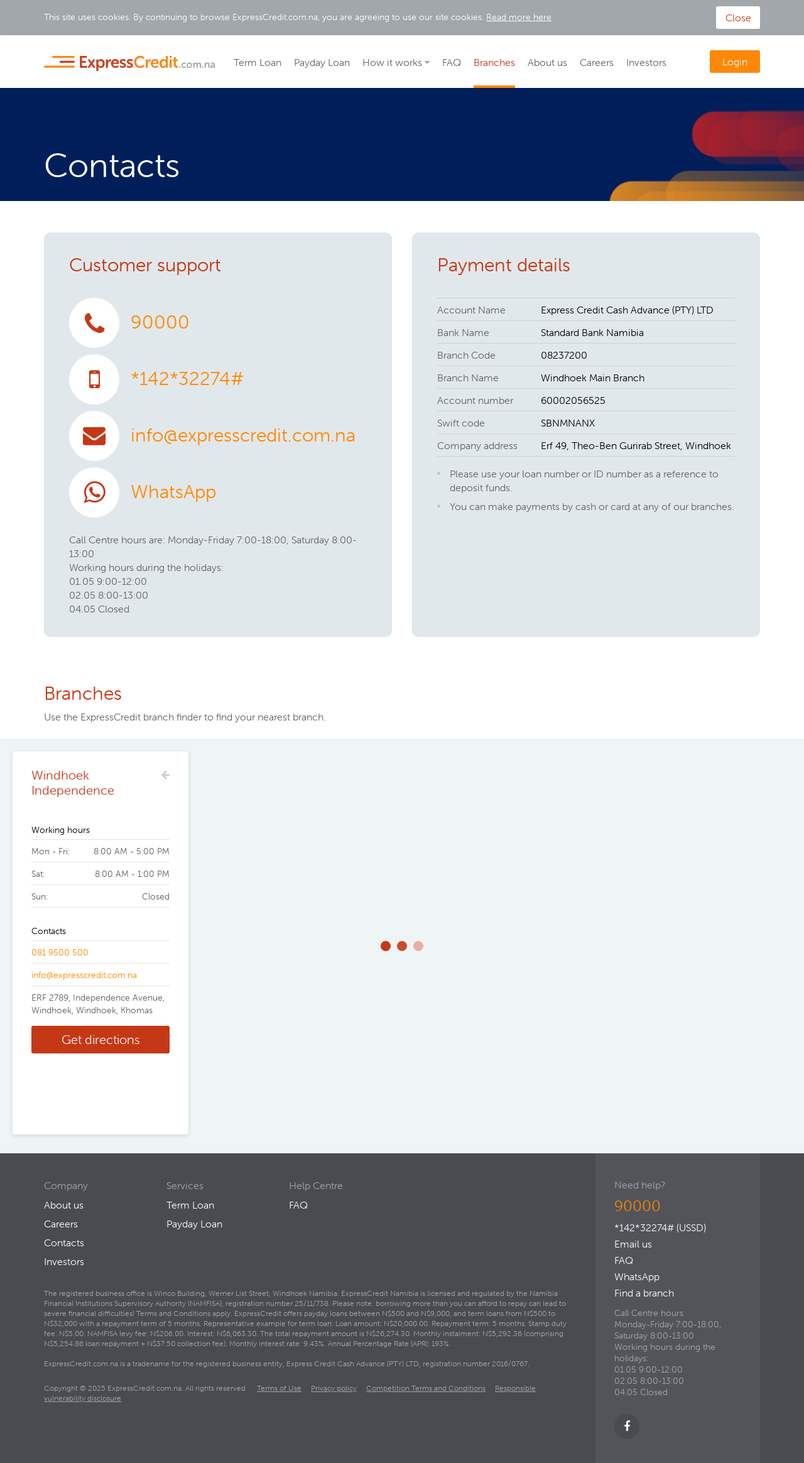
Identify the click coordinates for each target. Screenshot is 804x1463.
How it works (392, 62)
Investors (646, 62)
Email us (633, 1243)
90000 (160, 322)
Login (734, 61)
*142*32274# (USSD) (660, 1227)
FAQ (451, 62)
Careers (597, 62)
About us (547, 62)
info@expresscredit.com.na (243, 435)
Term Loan (257, 62)
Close (738, 17)
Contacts (64, 1242)
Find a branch (644, 1292)
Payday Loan (322, 62)
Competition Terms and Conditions (426, 1388)
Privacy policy (334, 1388)
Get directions (101, 1039)
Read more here (518, 17)
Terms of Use (279, 1388)
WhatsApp (173, 491)
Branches (494, 62)
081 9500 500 (60, 952)
